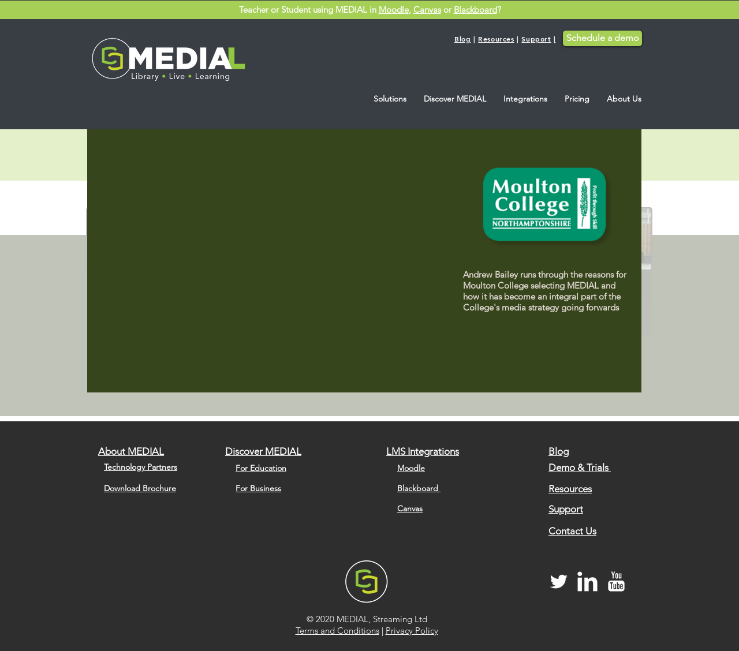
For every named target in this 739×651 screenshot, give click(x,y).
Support (536, 38)
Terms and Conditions (337, 630)
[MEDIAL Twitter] (558, 581)
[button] (390, 99)
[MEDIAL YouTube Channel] (616, 581)
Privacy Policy (412, 630)
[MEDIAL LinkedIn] (587, 581)
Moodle (394, 9)
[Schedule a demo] (602, 38)
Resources (496, 38)
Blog (462, 38)
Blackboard (475, 9)
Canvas (427, 9)
